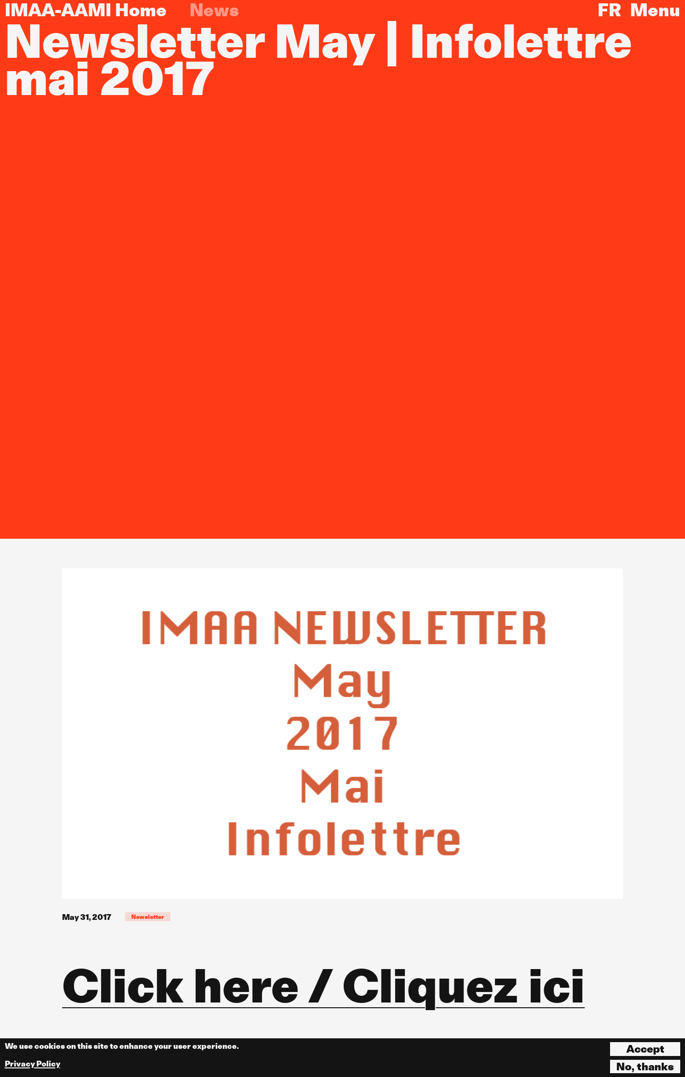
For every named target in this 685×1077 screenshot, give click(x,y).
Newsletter (147, 916)
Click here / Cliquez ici (323, 985)
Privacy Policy (32, 1063)
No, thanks (645, 1066)
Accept (645, 1049)
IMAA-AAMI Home (86, 10)
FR (609, 10)
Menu (655, 10)
